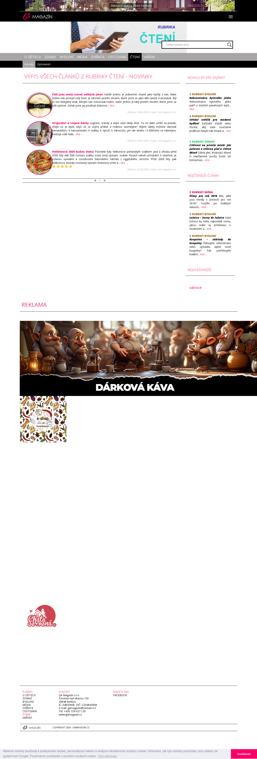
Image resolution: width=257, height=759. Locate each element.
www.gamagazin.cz (70, 714)
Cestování (117, 57)
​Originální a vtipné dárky (71, 123)
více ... (113, 105)
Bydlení (67, 57)
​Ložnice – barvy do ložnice (206, 217)
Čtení (135, 57)
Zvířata (97, 57)
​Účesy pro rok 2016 (203, 196)
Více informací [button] (107, 756)
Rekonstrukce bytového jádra (210, 98)
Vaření (149, 57)
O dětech (32, 57)
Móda (82, 57)
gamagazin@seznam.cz (81, 708)
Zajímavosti (44, 64)
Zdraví (50, 57)
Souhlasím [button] (244, 753)
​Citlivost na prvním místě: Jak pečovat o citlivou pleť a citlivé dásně (210, 148)
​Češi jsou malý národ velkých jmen (77, 94)
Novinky (28, 64)
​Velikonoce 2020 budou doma (73, 151)
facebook (120, 695)
